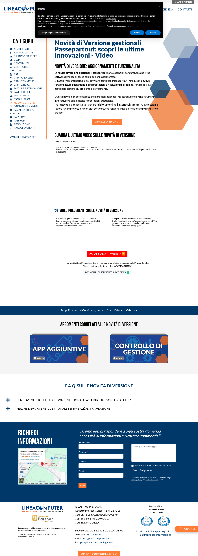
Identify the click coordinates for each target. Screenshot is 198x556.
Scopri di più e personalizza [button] (54, 33)
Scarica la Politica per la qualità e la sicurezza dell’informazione (155, 533)
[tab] (99, 400)
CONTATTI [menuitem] (184, 9)
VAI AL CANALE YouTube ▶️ (107, 254)
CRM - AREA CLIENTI (23, 77)
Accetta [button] (153, 33)
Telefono (83, 452)
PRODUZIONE (20, 124)
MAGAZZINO (19, 95)
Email (82, 471)
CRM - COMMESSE (22, 81)
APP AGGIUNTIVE (21, 52)
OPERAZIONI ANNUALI (24, 106)
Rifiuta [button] (137, 33)
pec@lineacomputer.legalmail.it (97, 542)
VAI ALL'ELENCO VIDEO (23, 137)
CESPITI (16, 59)
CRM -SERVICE (20, 84)
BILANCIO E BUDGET (23, 56)
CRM (14, 74)
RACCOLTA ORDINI (22, 127)
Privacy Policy (136, 480)
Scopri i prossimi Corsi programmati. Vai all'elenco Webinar (99, 310)
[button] (99, 400)
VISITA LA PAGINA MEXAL (107, 122)
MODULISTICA (20, 99)
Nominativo (85, 442)
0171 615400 (94, 534)
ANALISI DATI (19, 48)
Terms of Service (152, 480)
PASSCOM (17, 117)
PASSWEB (17, 120)
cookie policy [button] (111, 19)
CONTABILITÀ (19, 63)
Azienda (83, 461)
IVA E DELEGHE (20, 91)
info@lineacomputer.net (96, 538)
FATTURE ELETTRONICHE (26, 88)
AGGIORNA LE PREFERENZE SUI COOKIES (107, 272)
